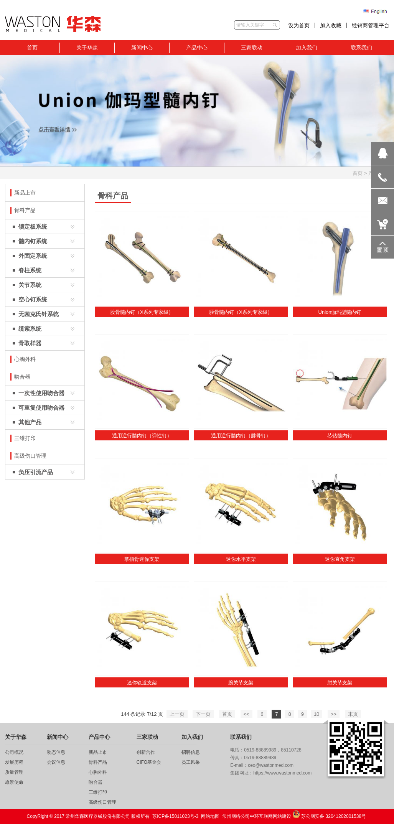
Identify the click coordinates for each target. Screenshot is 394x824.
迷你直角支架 (340, 559)
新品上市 (98, 752)
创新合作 (146, 752)
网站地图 (210, 816)
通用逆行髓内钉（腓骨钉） (241, 435)
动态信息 (56, 752)
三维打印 (98, 792)
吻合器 (95, 782)
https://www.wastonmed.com (282, 773)
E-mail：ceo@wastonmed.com (261, 765)
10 (316, 714)
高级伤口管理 (102, 802)
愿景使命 (14, 782)
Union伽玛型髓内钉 (339, 312)
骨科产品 (98, 762)
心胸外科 (98, 772)
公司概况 (14, 752)
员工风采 (190, 762)
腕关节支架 (240, 683)
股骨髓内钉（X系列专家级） (141, 312)
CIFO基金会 (149, 762)
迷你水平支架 (241, 559)
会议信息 (56, 762)
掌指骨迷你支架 (141, 559)
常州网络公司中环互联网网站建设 (256, 816)
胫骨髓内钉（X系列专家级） (240, 312)
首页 (358, 173)
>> (333, 714)
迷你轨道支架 (142, 683)
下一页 (203, 714)
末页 (353, 714)
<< (246, 714)
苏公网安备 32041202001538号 (329, 814)
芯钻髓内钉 (339, 435)
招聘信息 (190, 752)
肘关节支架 (339, 683)
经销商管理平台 (370, 25)
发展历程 (14, 762)
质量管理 (14, 772)
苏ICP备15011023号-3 (175, 816)
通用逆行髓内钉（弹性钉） (142, 435)
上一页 (177, 714)
